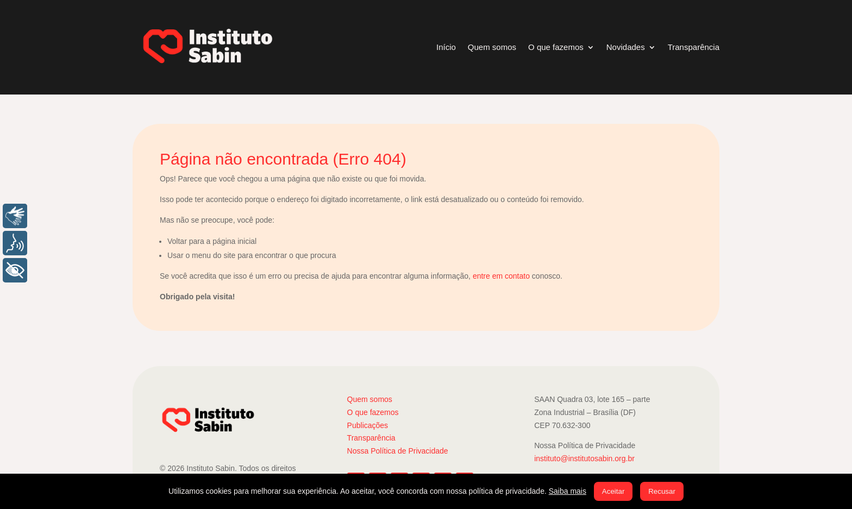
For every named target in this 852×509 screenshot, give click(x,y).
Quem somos (492, 47)
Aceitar (613, 491)
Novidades (625, 47)
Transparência (693, 47)
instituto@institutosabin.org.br (584, 458)
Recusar (661, 491)
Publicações (368, 425)
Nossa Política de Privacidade (397, 451)
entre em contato (501, 276)
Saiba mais (567, 491)
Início (446, 47)
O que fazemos (556, 47)
